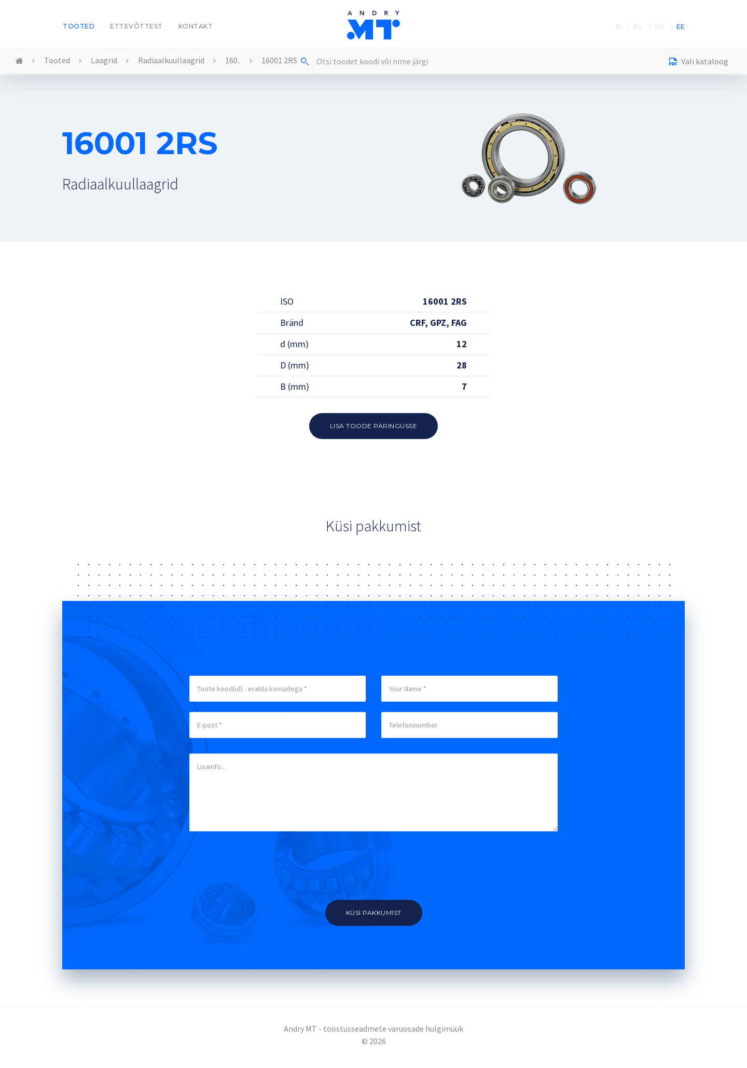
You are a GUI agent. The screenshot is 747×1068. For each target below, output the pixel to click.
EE (680, 27)
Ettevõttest (136, 26)
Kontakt (195, 26)
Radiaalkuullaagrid (171, 60)
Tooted (78, 26)
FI (618, 27)
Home (19, 61)
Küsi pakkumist (374, 912)
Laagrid (104, 60)
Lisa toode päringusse (374, 426)
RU (638, 27)
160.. (233, 60)
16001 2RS (279, 60)
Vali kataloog (698, 62)
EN (659, 27)
